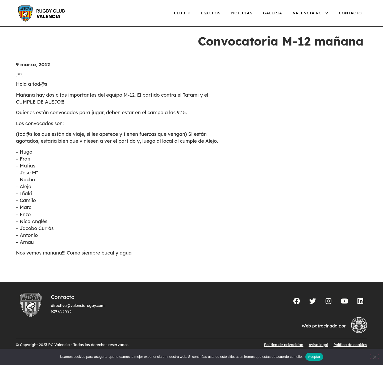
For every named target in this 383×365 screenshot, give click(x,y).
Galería (272, 12)
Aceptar (314, 357)
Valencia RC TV (310, 12)
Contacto (350, 12)
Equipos (210, 12)
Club (182, 13)
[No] (374, 356)
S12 (19, 80)
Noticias (241, 12)
